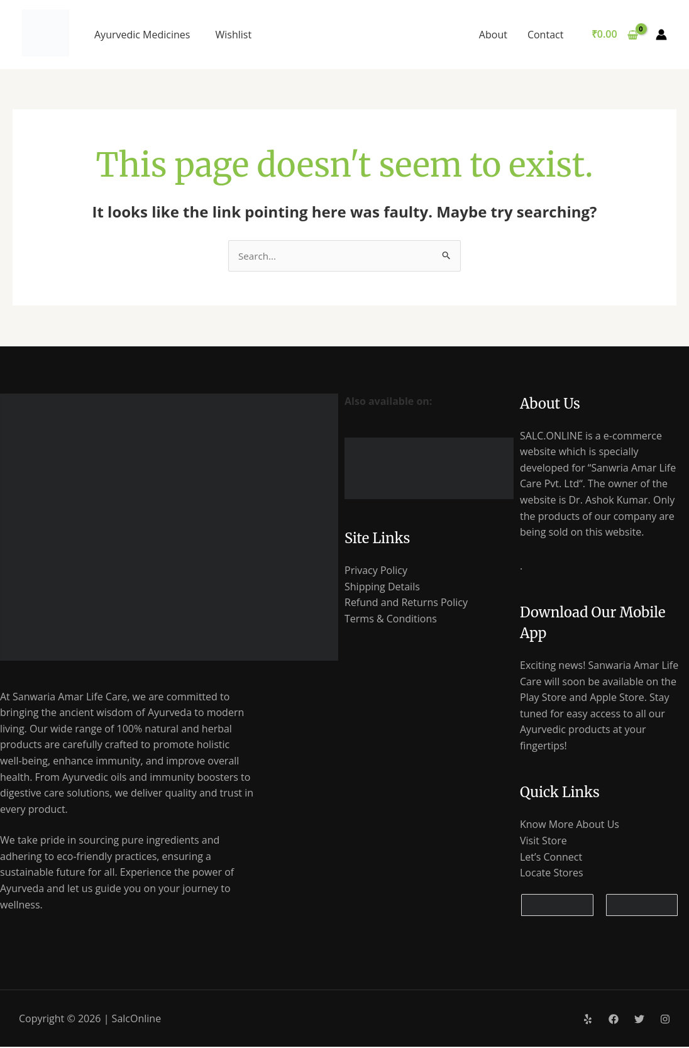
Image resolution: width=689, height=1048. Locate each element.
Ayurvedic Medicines (142, 34)
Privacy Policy (375, 570)
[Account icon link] (661, 34)
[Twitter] (639, 1020)
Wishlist (233, 34)
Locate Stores (551, 874)
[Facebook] (614, 1020)
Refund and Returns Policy (406, 602)
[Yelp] (588, 1020)
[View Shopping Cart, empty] (614, 34)
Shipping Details (382, 586)
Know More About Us (569, 825)
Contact (545, 34)
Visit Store (543, 841)
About (493, 34)
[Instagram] (665, 1020)
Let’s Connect (551, 857)
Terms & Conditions (390, 619)
